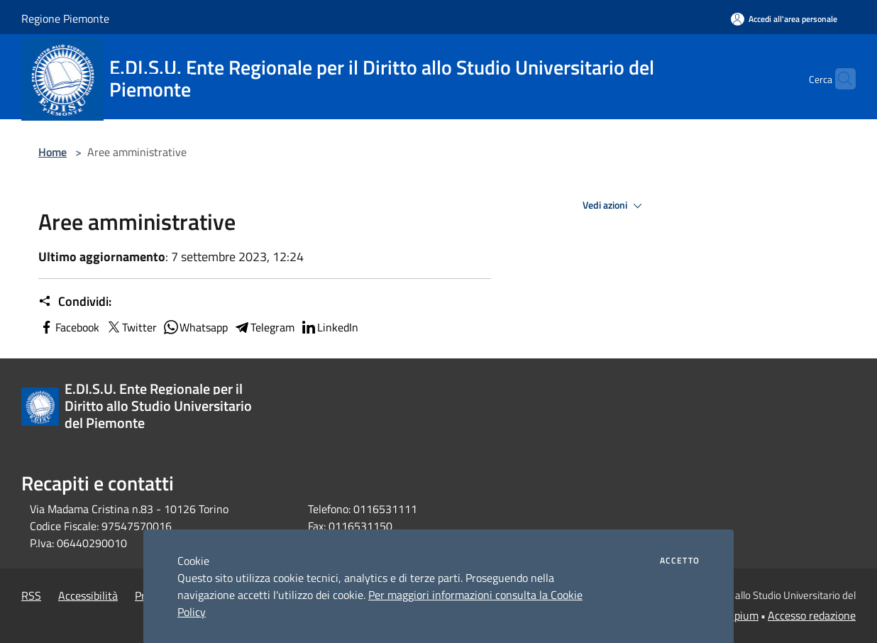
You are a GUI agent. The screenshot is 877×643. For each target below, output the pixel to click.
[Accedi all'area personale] (784, 18)
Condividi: (74, 302)
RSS (31, 595)
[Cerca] (839, 79)
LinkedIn (329, 327)
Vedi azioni (614, 205)
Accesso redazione (812, 615)
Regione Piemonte (65, 18)
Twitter (131, 327)
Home (52, 151)
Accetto (680, 560)
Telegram (263, 327)
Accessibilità (88, 595)
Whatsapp (195, 327)
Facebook (68, 327)
